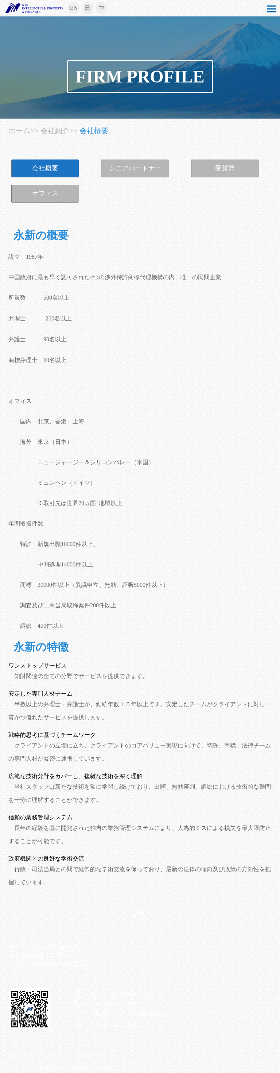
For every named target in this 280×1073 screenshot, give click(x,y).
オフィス (45, 193)
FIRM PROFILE (139, 76)
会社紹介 (55, 131)
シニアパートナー (135, 168)
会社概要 (94, 131)
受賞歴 (225, 168)
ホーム (19, 131)
